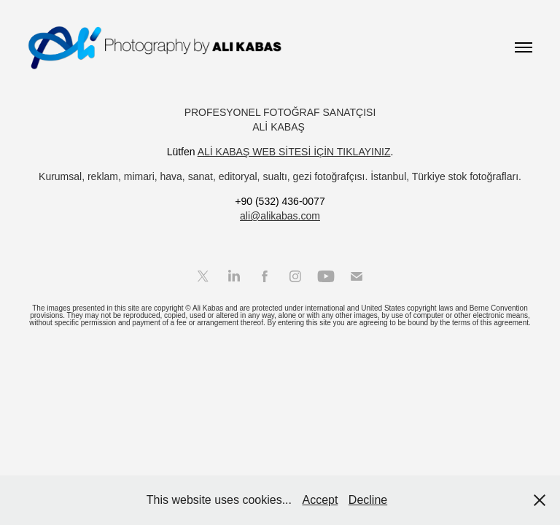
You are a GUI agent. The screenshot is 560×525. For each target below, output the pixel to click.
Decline (368, 500)
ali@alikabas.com (280, 216)
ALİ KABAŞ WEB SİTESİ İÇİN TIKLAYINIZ (294, 152)
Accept (320, 500)
